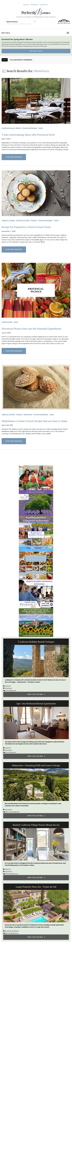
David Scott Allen (23, 220)
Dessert (34, 220)
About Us (26, 5)
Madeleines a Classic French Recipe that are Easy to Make (34, 421)
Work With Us (35, 5)
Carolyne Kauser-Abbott (11, 128)
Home (4, 60)
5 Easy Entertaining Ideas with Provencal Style (28, 134)
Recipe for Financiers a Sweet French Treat (26, 227)
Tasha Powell (7, 322)
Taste (40, 128)
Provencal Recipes (30, 128)
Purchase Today (36, 51)
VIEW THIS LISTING (36, 694)
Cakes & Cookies (8, 220)
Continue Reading (13, 157)
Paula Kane (27, 414)
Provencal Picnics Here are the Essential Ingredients (31, 328)
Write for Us (44, 5)
